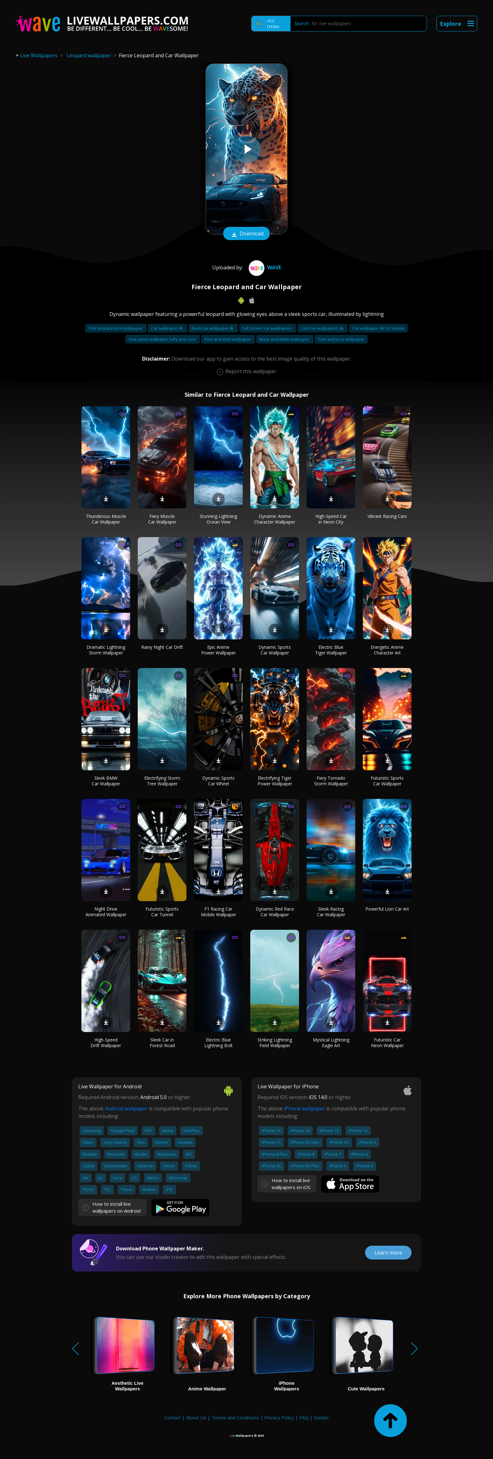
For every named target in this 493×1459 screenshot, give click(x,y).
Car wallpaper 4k (167, 328)
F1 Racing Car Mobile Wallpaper (218, 911)
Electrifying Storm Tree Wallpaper (162, 781)
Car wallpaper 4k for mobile (378, 328)
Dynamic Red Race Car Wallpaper (275, 911)
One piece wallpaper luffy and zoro (163, 339)
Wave (264, 267)
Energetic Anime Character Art (387, 650)
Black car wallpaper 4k (213, 328)
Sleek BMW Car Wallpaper (106, 781)
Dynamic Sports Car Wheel (218, 781)
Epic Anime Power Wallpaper (218, 650)
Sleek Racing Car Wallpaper (331, 911)
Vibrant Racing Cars (387, 516)
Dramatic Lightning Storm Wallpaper (105, 650)
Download (246, 234)
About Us (196, 1417)
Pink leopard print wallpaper (115, 328)
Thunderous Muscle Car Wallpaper (106, 519)
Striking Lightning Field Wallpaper (275, 1042)
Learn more (388, 1252)
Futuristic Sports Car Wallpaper (387, 781)
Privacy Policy (279, 1417)
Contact (172, 1417)
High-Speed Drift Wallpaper (106, 1042)
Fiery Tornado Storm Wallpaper (331, 781)
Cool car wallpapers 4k (323, 328)
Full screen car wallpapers (267, 328)
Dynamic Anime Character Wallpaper (274, 519)
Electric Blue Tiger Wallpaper (331, 650)
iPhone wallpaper (304, 1108)
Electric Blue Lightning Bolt (218, 1042)
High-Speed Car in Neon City (331, 519)
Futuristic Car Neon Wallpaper (387, 1042)
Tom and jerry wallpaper (341, 339)
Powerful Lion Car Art (387, 909)
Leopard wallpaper (89, 55)
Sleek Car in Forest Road (162, 1042)
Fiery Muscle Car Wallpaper (162, 519)
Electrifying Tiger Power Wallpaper (275, 781)
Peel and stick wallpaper (228, 339)
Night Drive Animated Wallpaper (106, 911)
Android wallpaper (126, 1108)
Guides (321, 1417)
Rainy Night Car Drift (162, 647)
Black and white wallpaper (284, 339)
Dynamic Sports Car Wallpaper (274, 650)
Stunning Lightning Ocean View (218, 519)
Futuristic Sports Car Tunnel (162, 911)
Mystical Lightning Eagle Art (331, 1042)
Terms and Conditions (235, 1417)
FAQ (303, 1417)
